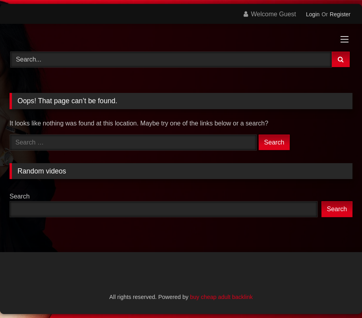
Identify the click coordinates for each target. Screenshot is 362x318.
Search (20, 196)
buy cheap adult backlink (221, 297)
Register (340, 14)
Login (312, 14)
